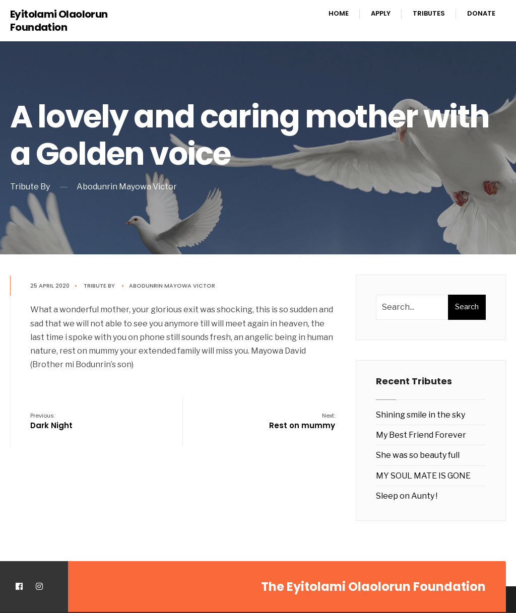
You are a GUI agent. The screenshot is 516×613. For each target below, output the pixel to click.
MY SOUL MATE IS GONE (423, 476)
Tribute (95, 286)
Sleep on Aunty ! (406, 496)
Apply (381, 13)
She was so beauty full (418, 455)
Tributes (429, 13)
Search (467, 306)
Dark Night (51, 421)
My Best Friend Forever (421, 435)
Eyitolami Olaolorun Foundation (59, 20)
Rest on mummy (302, 421)
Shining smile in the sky (420, 415)
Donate (481, 13)
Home (339, 13)
